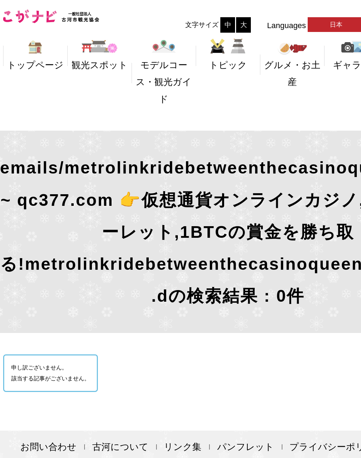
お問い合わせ (48, 447)
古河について (120, 447)
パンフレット (245, 447)
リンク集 (182, 447)
